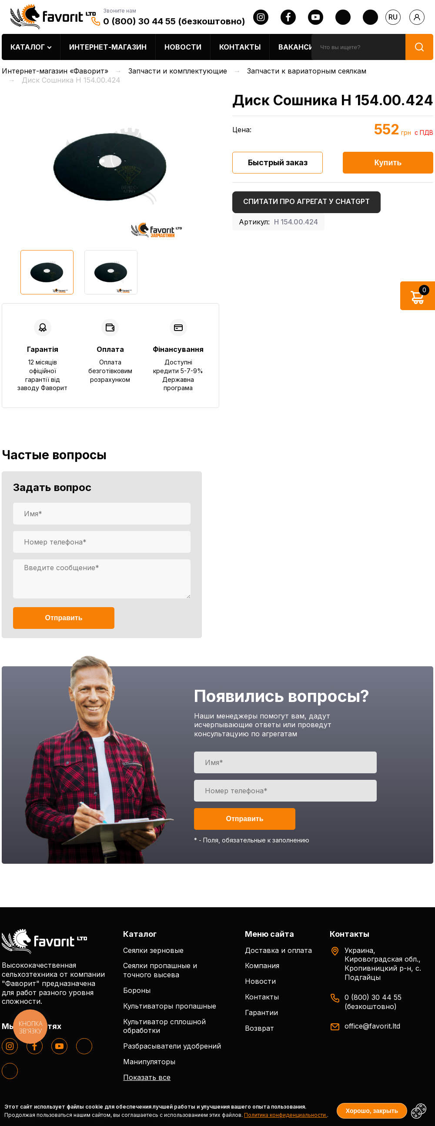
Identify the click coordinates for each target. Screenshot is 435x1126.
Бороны (137, 990)
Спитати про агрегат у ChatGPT (306, 201)
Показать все (147, 1077)
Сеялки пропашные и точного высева (160, 970)
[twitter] (343, 17)
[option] (110, 166)
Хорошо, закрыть (372, 1110)
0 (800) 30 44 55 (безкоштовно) (174, 21)
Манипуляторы (149, 1061)
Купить (388, 162)
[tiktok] (370, 17)
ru (393, 17)
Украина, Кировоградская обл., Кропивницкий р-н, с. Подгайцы (383, 964)
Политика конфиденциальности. (285, 1115)
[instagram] (260, 17)
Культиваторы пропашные (169, 1006)
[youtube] (315, 17)
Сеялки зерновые (153, 950)
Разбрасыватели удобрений (172, 1046)
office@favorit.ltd (372, 1026)
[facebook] (288, 17)
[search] (358, 47)
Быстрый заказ (278, 162)
